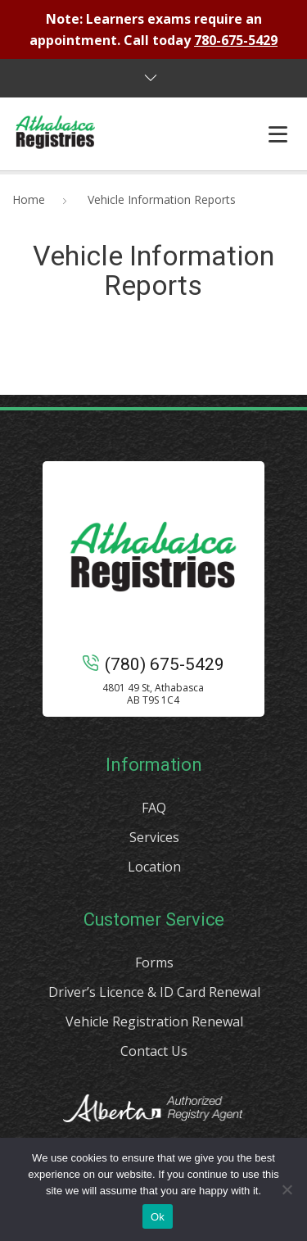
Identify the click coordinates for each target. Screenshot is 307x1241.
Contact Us (153, 1051)
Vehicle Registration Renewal (154, 1021)
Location (154, 867)
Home (28, 199)
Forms (154, 962)
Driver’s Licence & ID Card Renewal (154, 992)
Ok (158, 1217)
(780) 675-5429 (153, 664)
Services (154, 837)
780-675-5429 (236, 40)
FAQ (154, 808)
